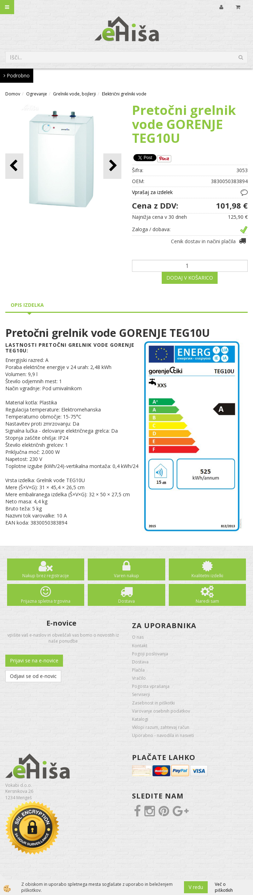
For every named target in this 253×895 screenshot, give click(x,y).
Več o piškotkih (224, 887)
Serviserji (141, 694)
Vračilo (139, 678)
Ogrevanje (36, 94)
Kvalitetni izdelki (207, 576)
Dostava (126, 601)
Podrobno (17, 75)
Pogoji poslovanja (150, 654)
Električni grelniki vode (124, 94)
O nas (138, 637)
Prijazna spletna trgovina (45, 601)
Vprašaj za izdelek (152, 192)
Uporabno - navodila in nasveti (163, 735)
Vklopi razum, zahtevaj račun (160, 727)
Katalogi (140, 719)
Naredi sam (207, 601)
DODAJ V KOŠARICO (189, 277)
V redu (196, 887)
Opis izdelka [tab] (27, 305)
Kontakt (139, 646)
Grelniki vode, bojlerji (74, 94)
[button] (112, 166)
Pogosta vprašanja (150, 686)
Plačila (138, 670)
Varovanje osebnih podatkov (161, 711)
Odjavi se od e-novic (33, 676)
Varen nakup (126, 576)
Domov (12, 94)
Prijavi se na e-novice (34, 660)
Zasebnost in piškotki (153, 703)
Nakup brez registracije (45, 576)
